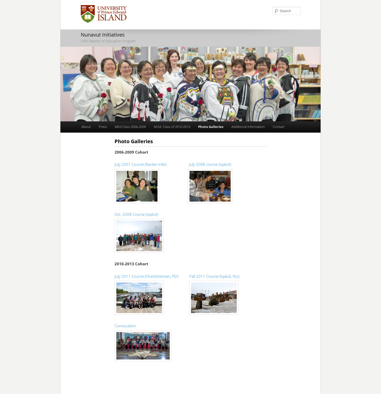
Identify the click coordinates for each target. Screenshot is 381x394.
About (86, 126)
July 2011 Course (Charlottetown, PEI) (146, 276)
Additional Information (248, 126)
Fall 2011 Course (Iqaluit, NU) (214, 276)
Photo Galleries (210, 126)
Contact (278, 126)
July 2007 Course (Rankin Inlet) (141, 164)
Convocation (125, 325)
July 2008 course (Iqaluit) (210, 164)
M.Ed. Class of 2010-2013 (172, 126)
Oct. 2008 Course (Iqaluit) (136, 214)
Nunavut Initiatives (103, 34)
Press (103, 126)
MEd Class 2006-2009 (130, 126)
